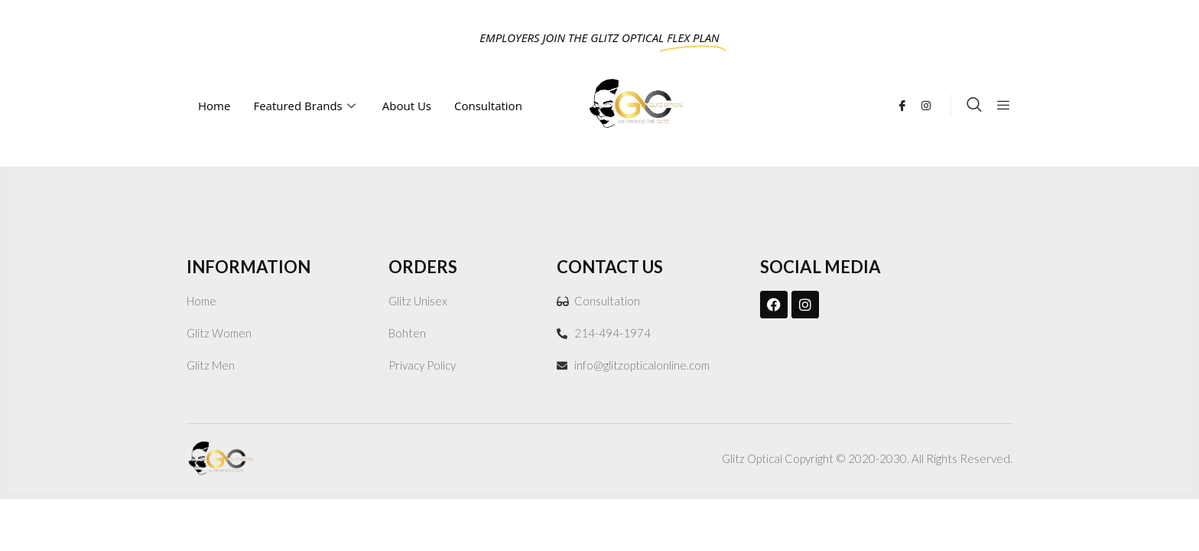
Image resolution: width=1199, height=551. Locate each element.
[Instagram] (932, 103)
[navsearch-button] (974, 105)
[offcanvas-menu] (1003, 106)
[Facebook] (907, 103)
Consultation (489, 105)
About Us (406, 105)
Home (214, 105)
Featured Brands (306, 105)
